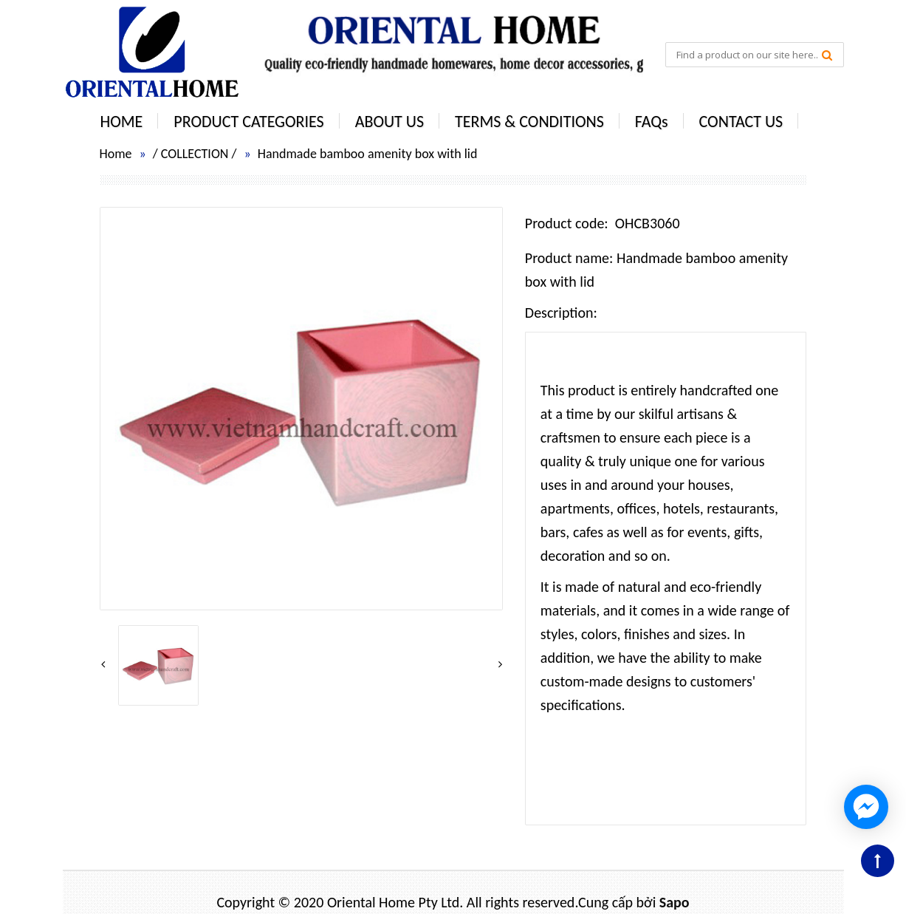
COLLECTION (195, 154)
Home (116, 154)
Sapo (674, 902)
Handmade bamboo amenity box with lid (368, 154)
